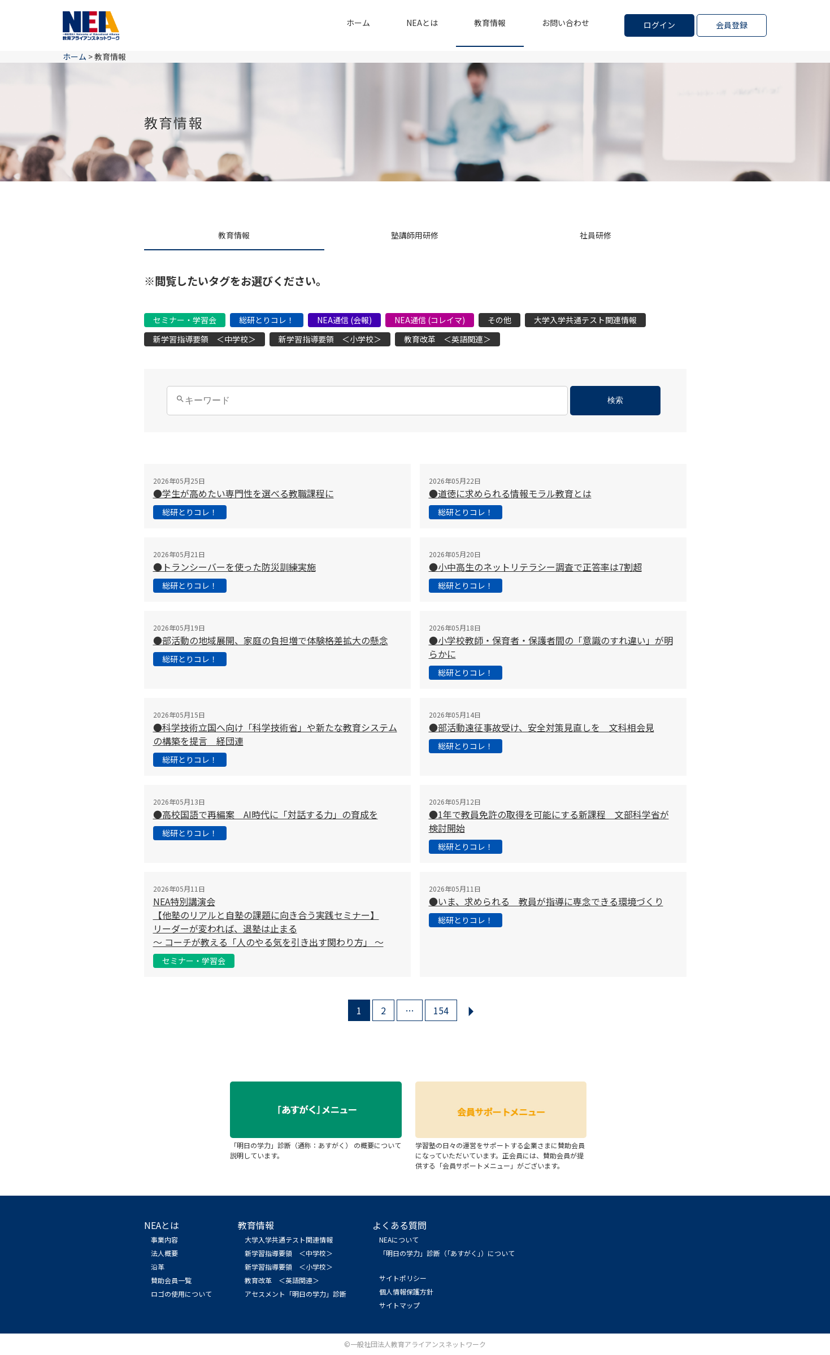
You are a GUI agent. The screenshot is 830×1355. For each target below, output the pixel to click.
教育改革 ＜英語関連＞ (447, 339)
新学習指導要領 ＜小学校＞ (330, 339)
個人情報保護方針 (406, 1291)
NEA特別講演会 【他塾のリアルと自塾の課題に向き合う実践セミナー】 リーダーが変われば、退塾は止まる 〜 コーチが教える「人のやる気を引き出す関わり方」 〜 (268, 921)
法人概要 (164, 1253)
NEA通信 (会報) (344, 319)
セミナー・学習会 (184, 319)
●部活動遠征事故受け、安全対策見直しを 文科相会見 (541, 727)
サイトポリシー (403, 1278)
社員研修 (595, 235)
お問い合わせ (565, 22)
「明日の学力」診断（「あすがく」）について (447, 1253)
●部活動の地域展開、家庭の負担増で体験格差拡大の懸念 (270, 640)
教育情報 (490, 22)
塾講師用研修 (414, 235)
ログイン (659, 25)
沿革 (157, 1266)
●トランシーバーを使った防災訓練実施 (234, 567)
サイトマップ (399, 1305)
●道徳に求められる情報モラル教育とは (510, 493)
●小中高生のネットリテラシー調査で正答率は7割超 (535, 567)
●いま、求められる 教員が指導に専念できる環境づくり (546, 901)
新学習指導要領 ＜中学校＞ (204, 339)
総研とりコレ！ (266, 319)
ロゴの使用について (181, 1293)
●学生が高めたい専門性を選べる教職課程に (243, 493)
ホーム (358, 22)
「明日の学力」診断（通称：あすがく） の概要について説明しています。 (316, 1145)
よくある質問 (399, 1225)
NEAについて (399, 1239)
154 (441, 1010)
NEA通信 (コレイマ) (429, 319)
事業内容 (164, 1239)
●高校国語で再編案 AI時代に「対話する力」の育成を (265, 814)
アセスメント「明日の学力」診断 (295, 1293)
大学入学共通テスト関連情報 (585, 319)
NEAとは (422, 22)
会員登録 (732, 25)
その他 (499, 319)
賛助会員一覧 (171, 1280)
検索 (615, 400)
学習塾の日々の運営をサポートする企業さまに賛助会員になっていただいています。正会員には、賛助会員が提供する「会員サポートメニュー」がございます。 (501, 1150)
